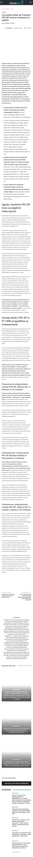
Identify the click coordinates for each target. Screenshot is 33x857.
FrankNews (9, 28)
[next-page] (6, 771)
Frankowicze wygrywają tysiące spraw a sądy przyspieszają (8, 596)
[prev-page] (3, 771)
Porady (12, 9)
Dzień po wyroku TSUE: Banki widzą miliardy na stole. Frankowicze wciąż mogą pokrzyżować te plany (21, 845)
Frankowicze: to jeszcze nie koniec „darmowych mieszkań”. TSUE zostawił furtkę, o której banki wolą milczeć (16, 763)
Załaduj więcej (16, 852)
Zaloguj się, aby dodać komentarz (16, 783)
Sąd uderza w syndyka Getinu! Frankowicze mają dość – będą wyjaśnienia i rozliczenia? (21, 834)
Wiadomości (16, 689)
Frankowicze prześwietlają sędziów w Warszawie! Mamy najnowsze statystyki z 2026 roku (16, 730)
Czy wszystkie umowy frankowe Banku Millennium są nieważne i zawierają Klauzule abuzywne (24, 597)
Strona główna (5, 9)
